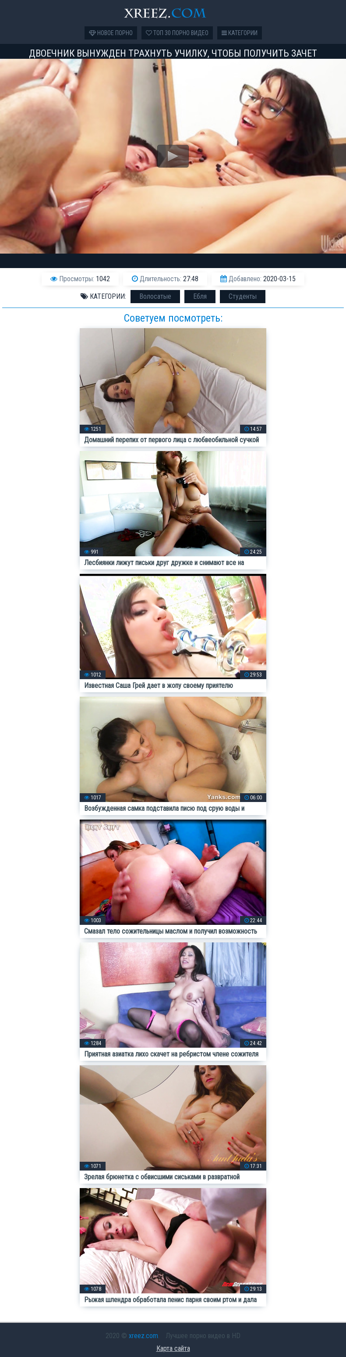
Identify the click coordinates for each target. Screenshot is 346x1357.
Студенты (243, 296)
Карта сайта (173, 1348)
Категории (240, 32)
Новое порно (111, 32)
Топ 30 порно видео (177, 32)
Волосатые (155, 296)
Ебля (200, 296)
